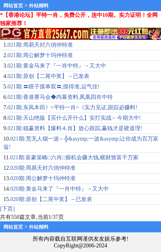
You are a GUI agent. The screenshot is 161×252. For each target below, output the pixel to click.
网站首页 (13, 5)
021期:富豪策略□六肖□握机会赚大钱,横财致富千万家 (74, 157)
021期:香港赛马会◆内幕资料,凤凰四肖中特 (60, 97)
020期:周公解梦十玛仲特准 (43, 178)
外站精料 (39, 5)
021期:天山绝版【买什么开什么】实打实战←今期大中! (74, 118)
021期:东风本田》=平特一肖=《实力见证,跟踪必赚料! (73, 107)
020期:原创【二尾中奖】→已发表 (51, 199)
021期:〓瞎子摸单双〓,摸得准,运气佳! (54, 86)
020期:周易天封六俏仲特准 (43, 168)
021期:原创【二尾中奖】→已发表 (48, 76)
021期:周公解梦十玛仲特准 (40, 55)
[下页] (7, 209)
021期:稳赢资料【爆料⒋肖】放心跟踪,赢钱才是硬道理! (75, 128)
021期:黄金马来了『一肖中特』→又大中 (57, 66)
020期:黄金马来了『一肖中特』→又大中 (59, 189)
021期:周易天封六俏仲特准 (40, 45)
